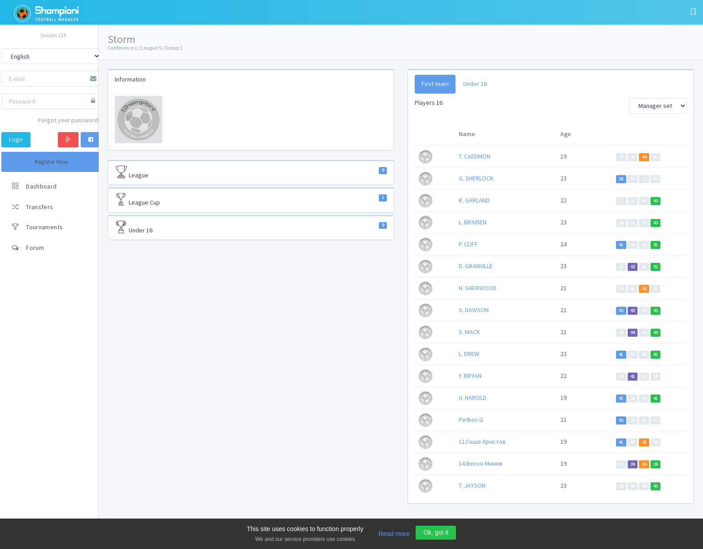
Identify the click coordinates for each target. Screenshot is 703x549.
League (251, 172)
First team (435, 84)
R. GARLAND (474, 200)
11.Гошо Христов (482, 441)
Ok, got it (435, 532)
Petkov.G (471, 420)
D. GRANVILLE (476, 266)
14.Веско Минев (481, 463)
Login (16, 139)
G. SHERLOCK (476, 178)
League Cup (251, 199)
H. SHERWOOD (477, 288)
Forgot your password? (69, 120)
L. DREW (469, 354)
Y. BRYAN (470, 376)
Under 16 (251, 227)
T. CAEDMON (474, 156)
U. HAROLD (472, 398)
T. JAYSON (472, 485)
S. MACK (469, 332)
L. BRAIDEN (472, 222)
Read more (393, 533)
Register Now (51, 162)
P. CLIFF (468, 244)
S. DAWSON (474, 310)
